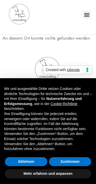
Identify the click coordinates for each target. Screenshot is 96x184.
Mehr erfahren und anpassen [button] (48, 173)
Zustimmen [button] (70, 161)
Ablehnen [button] (26, 161)
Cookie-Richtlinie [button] (63, 104)
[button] (86, 14)
